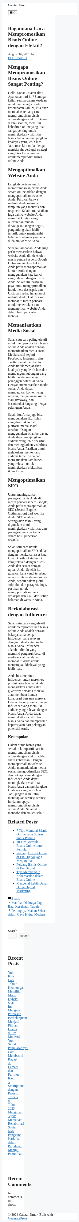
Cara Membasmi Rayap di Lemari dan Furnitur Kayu (15, 1065)
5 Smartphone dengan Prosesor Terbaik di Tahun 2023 (16, 1095)
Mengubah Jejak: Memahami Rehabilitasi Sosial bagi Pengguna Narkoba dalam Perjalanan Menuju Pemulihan (16, 1133)
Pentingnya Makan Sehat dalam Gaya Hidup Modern (26, 912)
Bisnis (15, 898)
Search (12, 931)
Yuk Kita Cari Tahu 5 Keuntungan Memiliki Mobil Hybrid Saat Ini (16, 989)
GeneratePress (17, 1218)
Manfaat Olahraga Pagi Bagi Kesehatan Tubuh (25, 904)
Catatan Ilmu (16, 5)
